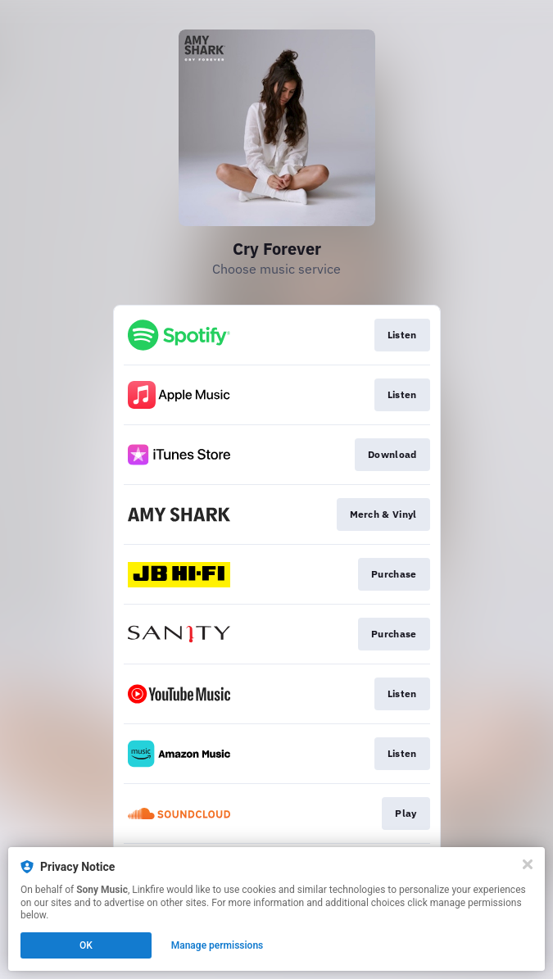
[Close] (527, 864)
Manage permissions (217, 945)
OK (86, 945)
